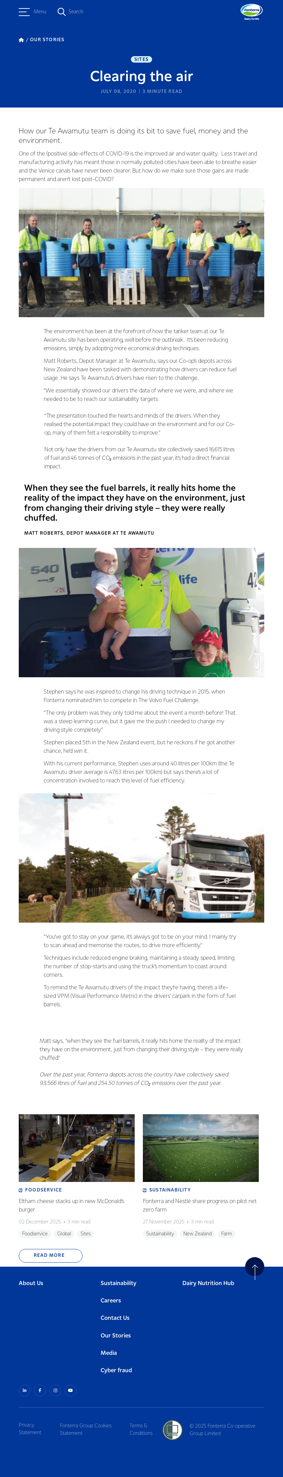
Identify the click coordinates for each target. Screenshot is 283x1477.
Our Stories (116, 1330)
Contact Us (115, 1313)
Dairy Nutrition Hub (208, 1278)
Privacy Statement (30, 1423)
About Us (31, 1278)
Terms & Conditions (143, 1423)
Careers (111, 1295)
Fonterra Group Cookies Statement (87, 1423)
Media (109, 1347)
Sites (141, 60)
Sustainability (118, 1278)
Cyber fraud (116, 1365)
